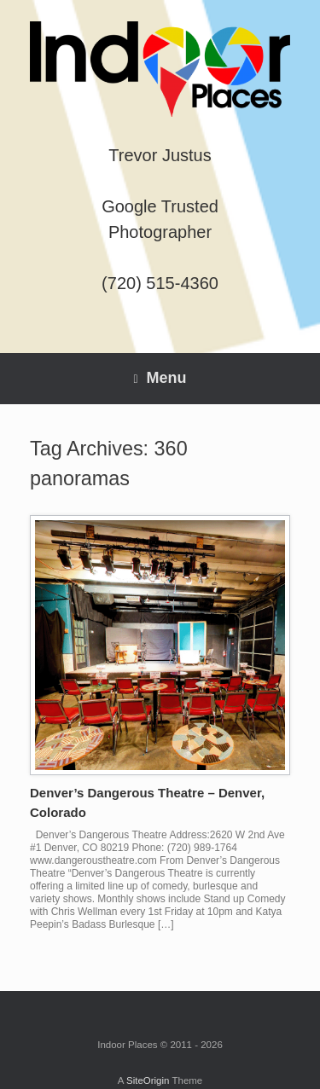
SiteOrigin (148, 1080)
